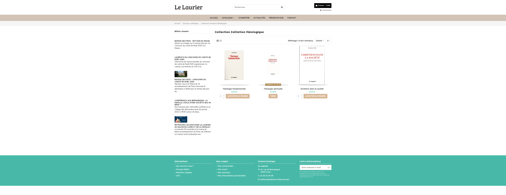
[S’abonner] (328, 167)
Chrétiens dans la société (312, 89)
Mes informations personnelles (232, 176)
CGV (178, 176)
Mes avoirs (222, 169)
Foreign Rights (182, 169)
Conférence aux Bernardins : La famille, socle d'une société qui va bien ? (193, 102)
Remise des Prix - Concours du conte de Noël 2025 (190, 80)
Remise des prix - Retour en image (192, 41)
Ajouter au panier (238, 96)
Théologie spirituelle (273, 89)
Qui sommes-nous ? (185, 166)
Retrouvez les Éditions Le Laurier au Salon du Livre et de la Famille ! (193, 126)
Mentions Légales (184, 172)
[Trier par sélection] (319, 41)
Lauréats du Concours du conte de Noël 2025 (193, 58)
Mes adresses (224, 172)
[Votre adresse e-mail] (313, 167)
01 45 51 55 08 (266, 176)
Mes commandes (225, 166)
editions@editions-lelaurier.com (274, 179)
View (273, 96)
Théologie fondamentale (234, 89)
